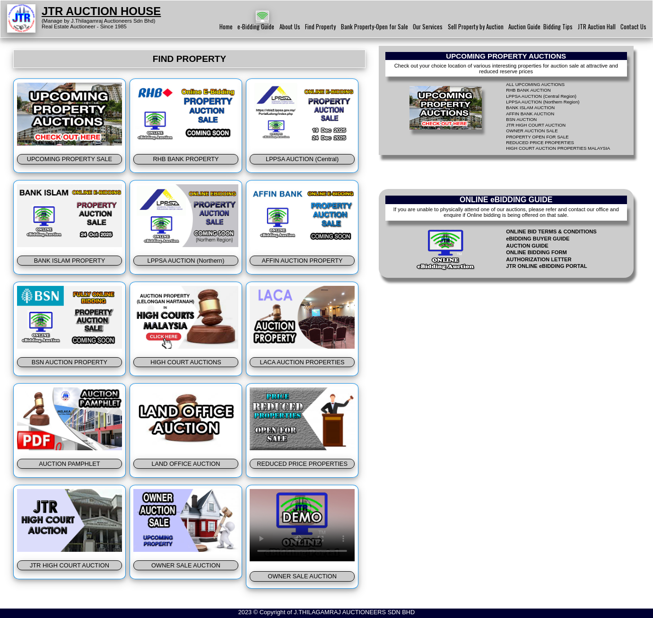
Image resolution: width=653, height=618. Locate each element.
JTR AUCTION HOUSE (101, 11)
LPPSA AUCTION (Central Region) (541, 96)
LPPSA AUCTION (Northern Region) (542, 101)
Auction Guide (524, 26)
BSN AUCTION (521, 119)
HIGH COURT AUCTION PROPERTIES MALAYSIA (558, 148)
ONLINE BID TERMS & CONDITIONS (551, 231)
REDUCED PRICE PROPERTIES (540, 142)
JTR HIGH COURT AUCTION (536, 125)
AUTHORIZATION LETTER (538, 259)
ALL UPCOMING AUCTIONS (535, 84)
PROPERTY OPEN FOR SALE (537, 136)
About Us (289, 26)
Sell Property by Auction (476, 26)
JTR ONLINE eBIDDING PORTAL (546, 266)
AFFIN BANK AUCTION (530, 113)
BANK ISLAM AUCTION (530, 107)
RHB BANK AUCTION (528, 90)
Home (226, 26)
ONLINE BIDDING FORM (536, 252)
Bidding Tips (558, 26)
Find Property (320, 26)
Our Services (428, 26)
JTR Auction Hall (597, 26)
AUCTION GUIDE (527, 246)
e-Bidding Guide (255, 26)
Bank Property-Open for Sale (374, 26)
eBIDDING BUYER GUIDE (537, 238)
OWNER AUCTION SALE (531, 130)
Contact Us (633, 26)
